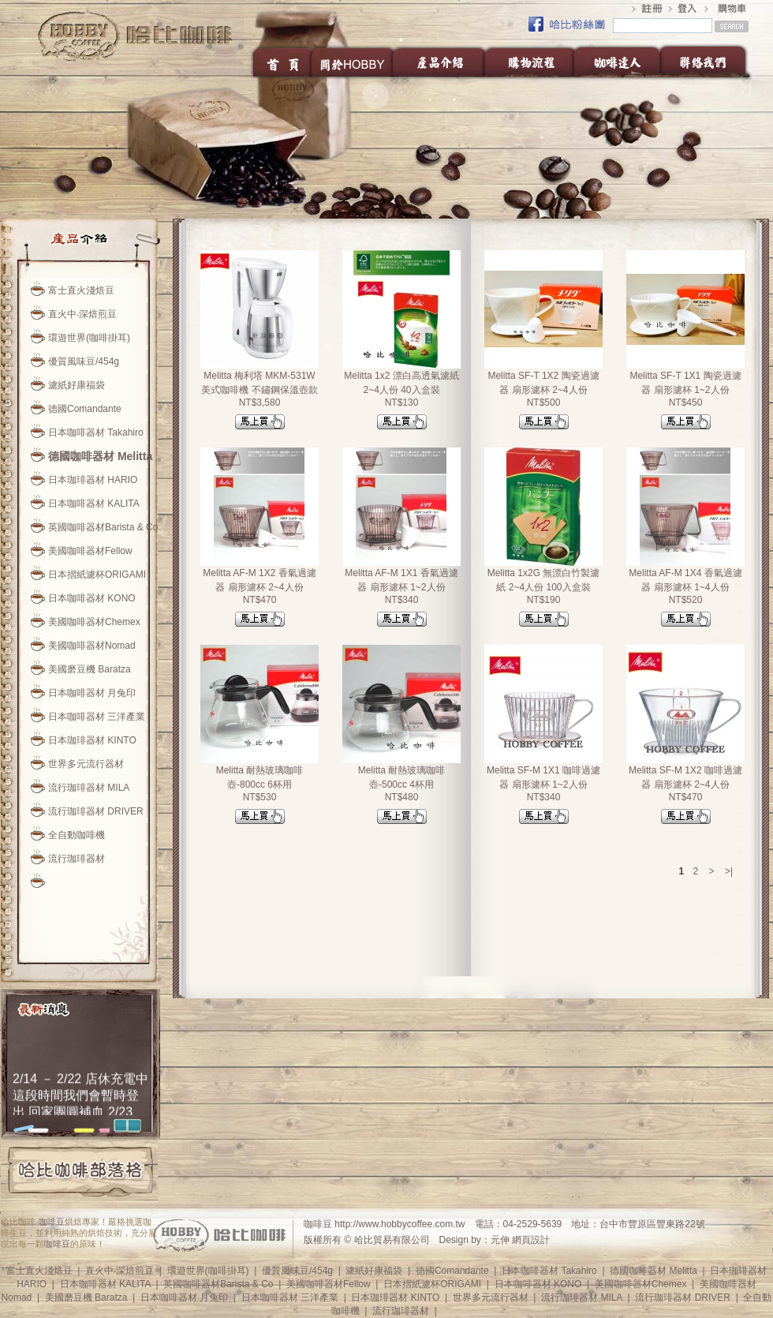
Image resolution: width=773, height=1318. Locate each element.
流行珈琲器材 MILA (88, 787)
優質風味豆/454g (83, 361)
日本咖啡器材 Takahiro (96, 432)
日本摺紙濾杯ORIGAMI (97, 574)
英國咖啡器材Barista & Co (103, 527)
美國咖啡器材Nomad (92, 645)
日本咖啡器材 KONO (92, 598)
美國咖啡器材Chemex (94, 621)
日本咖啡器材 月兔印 (92, 692)
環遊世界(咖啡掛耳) (89, 337)
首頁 (281, 62)
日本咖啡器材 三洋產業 (96, 716)
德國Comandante (84, 408)
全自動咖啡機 (76, 835)
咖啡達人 (616, 62)
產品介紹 (439, 62)
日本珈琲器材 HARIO (92, 479)
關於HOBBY (353, 62)
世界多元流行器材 (86, 763)
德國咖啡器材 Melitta (100, 456)
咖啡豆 (52, 1221)
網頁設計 (531, 1239)
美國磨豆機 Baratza (89, 669)
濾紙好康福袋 (76, 385)
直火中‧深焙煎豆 (82, 314)
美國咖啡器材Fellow (90, 550)
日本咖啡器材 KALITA (94, 503)
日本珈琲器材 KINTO (92, 740)
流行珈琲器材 (76, 858)
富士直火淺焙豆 (81, 290)
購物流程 (529, 62)
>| (729, 871)
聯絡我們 (707, 62)
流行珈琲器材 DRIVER (96, 811)
